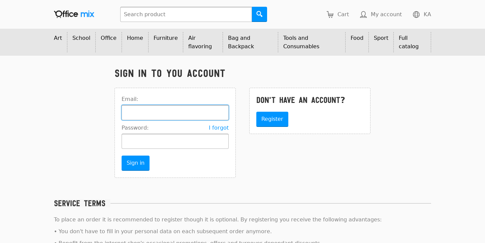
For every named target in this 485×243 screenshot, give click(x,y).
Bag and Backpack (241, 42)
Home (135, 38)
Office (109, 38)
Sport (381, 38)
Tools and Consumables (301, 42)
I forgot (219, 128)
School (81, 38)
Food (357, 38)
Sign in (135, 163)
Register (272, 119)
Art (58, 38)
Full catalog (409, 42)
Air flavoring (200, 42)
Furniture (166, 38)
